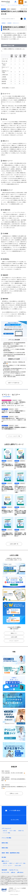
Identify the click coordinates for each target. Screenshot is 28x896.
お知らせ (13, 872)
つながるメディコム (13, 870)
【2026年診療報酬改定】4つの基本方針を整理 (14, 352)
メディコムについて (6, 828)
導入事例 (4, 857)
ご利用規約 (10, 888)
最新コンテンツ (5, 861)
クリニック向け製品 (6, 837)
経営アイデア (19, 863)
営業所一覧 (21, 830)
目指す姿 (5, 830)
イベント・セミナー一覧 (14, 436)
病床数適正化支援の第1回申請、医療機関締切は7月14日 (13, 787)
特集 (24, 863)
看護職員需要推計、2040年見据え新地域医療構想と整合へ (13, 779)
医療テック (12, 863)
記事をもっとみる (14, 793)
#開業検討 (4, 23)
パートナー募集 (6, 832)
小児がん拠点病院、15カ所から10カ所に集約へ (12, 772)
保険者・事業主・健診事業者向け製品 (10, 852)
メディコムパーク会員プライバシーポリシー (14, 890)
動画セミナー (14, 633)
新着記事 (5, 863)
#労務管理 (9, 23)
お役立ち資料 (14, 637)
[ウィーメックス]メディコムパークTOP (14, 5)
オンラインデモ (5, 872)
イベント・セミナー (14, 640)
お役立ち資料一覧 (14, 543)
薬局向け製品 (5, 842)
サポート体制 (13, 830)
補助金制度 (4, 870)
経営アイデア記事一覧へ (14, 382)
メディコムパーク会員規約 (20, 888)
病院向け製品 (5, 847)
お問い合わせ (20, 872)
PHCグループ (3, 5)
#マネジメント (16, 23)
